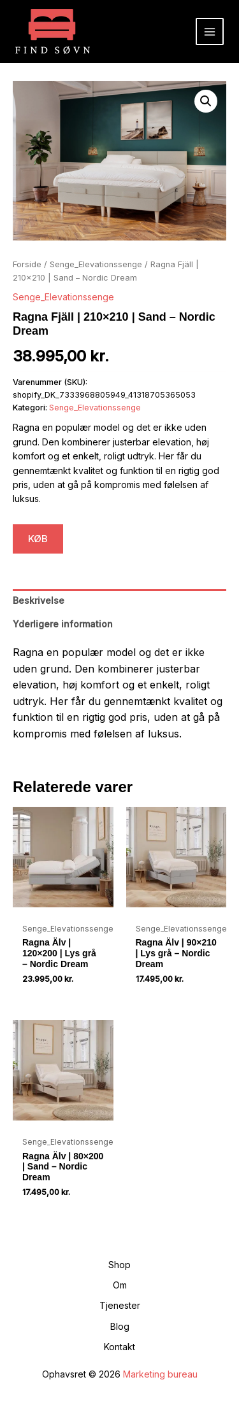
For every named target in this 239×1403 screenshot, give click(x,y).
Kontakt (119, 1346)
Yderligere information (63, 623)
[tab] (119, 600)
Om (120, 1285)
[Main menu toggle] (210, 32)
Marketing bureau (160, 1374)
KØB (38, 539)
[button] (205, 101)
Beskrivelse (38, 600)
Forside (27, 264)
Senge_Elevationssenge (96, 264)
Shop (119, 1264)
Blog (119, 1326)
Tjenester (119, 1305)
